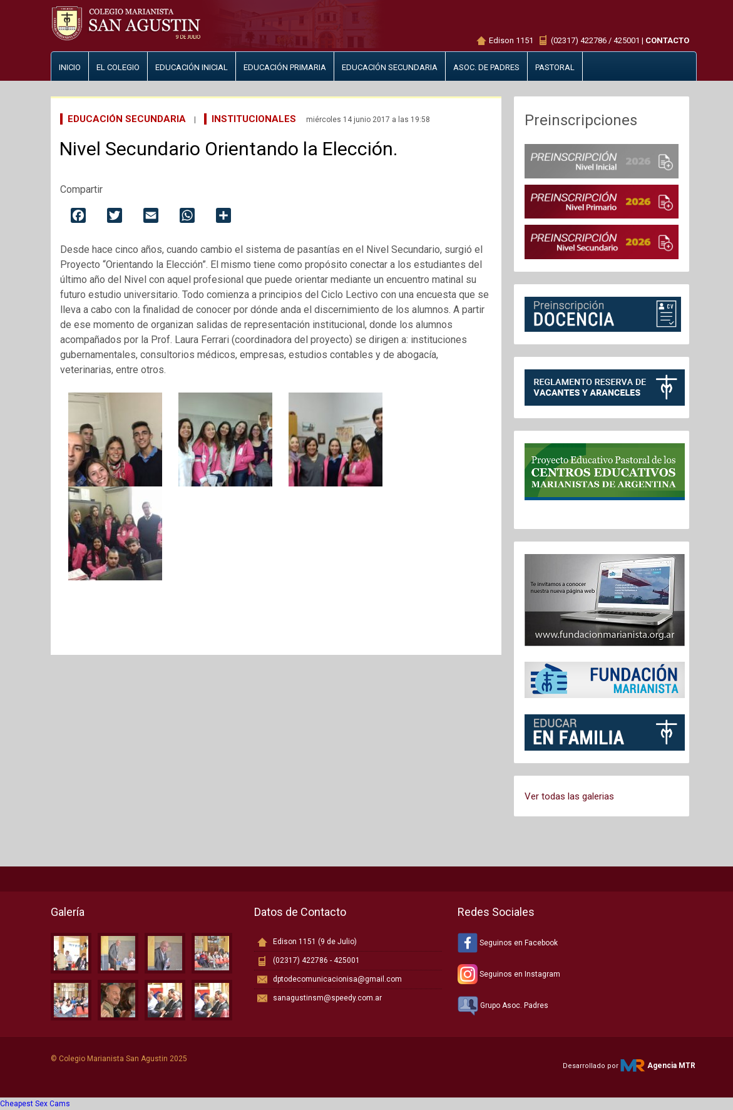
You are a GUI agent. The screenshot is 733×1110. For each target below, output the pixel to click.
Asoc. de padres (486, 67)
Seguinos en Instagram (509, 974)
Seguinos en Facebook (508, 942)
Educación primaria (284, 67)
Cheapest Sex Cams (35, 1103)
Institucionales (254, 119)
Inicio (70, 67)
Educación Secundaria (127, 119)
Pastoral (555, 67)
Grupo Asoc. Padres (503, 1005)
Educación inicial (191, 67)
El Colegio (118, 67)
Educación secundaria (390, 67)
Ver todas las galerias (569, 796)
